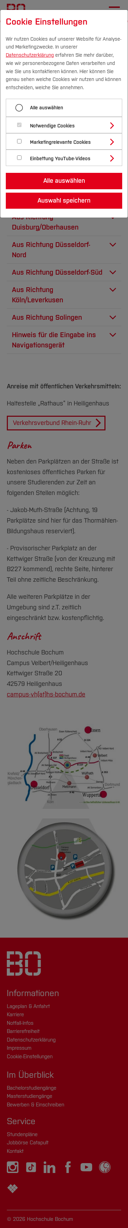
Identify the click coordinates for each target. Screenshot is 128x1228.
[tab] (67, 125)
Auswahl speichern (64, 200)
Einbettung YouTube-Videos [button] (60, 159)
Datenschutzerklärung (30, 55)
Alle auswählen (46, 108)
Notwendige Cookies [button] (52, 126)
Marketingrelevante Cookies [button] (60, 142)
